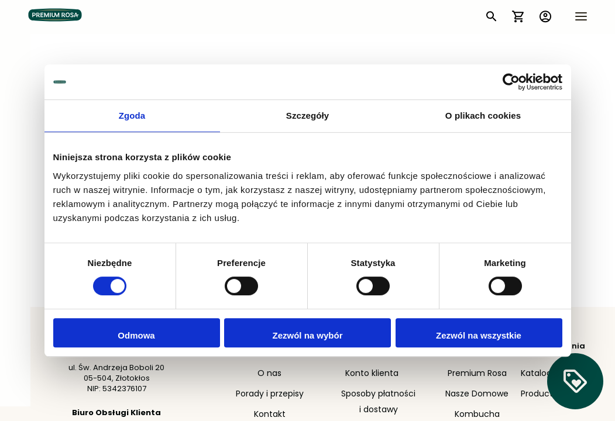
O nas (269, 374)
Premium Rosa (477, 374)
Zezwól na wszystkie (478, 335)
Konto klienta (371, 374)
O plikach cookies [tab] (483, 115)
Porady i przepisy (270, 394)
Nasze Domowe (477, 394)
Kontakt (270, 414)
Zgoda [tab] (132, 115)
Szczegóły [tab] (307, 115)
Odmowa (136, 335)
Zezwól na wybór (307, 335)
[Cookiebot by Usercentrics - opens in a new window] (511, 82)
